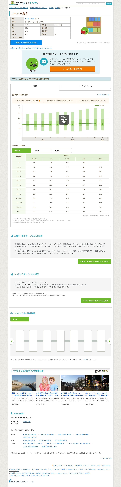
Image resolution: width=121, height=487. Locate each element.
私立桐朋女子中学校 (29, 434)
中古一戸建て (101, 469)
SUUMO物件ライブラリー (38, 8)
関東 (18, 475)
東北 (15, 475)
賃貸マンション (40, 469)
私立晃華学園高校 (61, 440)
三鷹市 (57, 8)
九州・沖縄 (46, 475)
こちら (85, 359)
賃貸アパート (48, 469)
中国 (40, 475)
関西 (34, 475)
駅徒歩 (57, 150)
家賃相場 (64, 469)
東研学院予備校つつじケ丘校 (32, 443)
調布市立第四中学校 (29, 437)
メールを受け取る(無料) (72, 69)
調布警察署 (27, 422)
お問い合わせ (106, 465)
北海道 (11, 475)
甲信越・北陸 (24, 475)
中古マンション (84, 469)
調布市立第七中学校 (82, 434)
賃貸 (33, 469)
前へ (12, 341)
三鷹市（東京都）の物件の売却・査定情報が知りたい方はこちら (31, 48)
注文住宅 (11, 473)
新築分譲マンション (73, 469)
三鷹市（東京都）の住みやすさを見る (94, 261)
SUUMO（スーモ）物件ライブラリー (24, 3)
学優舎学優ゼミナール (49, 446)
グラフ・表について (103, 95)
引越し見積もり (45, 473)
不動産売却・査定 (30, 473)
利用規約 (79, 465)
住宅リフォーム (19, 473)
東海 (30, 475)
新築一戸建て (93, 469)
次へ (109, 341)
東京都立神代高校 (29, 440)
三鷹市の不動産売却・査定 (26, 43)
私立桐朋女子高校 (45, 440)
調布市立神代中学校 (64, 434)
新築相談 (38, 473)
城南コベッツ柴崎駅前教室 (55, 443)
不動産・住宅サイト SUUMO (18, 8)
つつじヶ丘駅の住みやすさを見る (95, 301)
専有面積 (17, 150)
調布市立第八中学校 (47, 434)
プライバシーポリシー (92, 465)
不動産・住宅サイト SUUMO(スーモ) (19, 469)
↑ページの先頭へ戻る (106, 458)
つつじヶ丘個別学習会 (30, 446)
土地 (107, 469)
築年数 (37, 150)
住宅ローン (54, 473)
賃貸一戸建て (57, 469)
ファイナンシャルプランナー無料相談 (79, 473)
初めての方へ (57, 465)
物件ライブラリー (63, 473)
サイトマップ (69, 465)
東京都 (51, 8)
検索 (109, 3)
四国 (37, 475)
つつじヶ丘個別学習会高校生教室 (79, 443)
